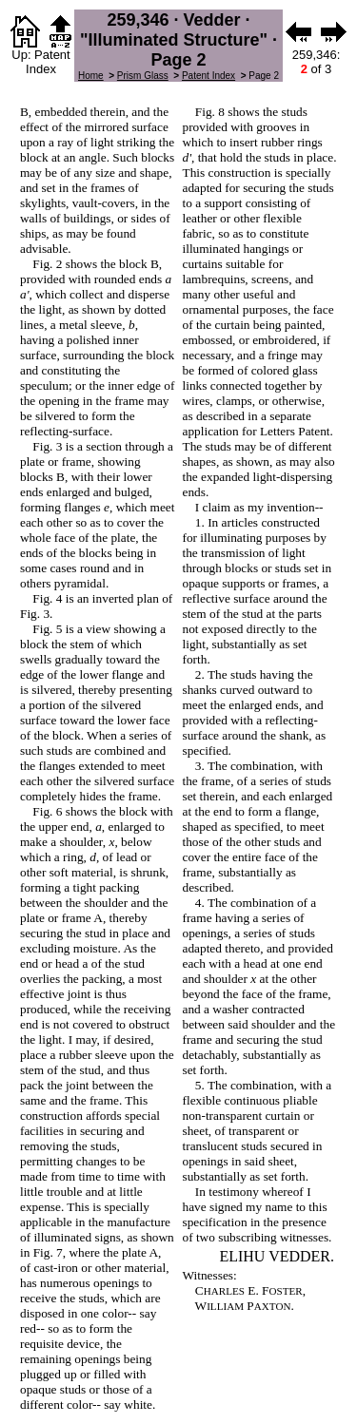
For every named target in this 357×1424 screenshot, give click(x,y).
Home (91, 75)
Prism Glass (143, 75)
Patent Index (208, 75)
